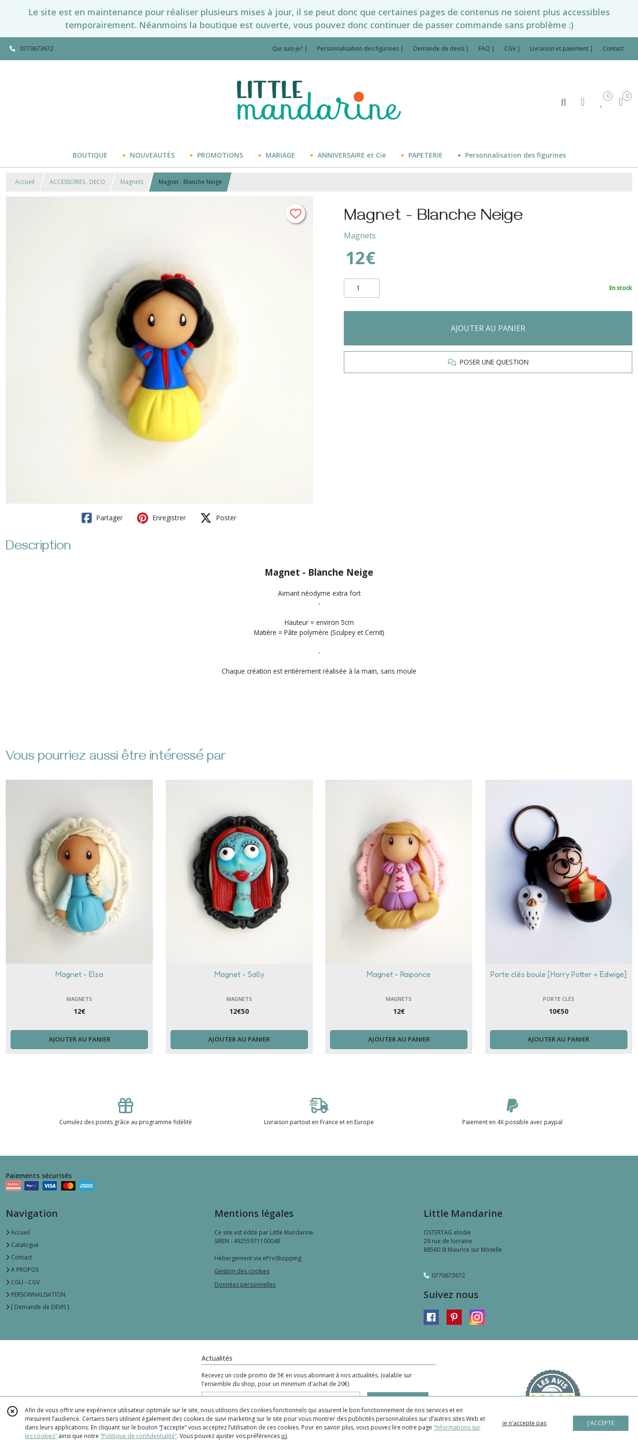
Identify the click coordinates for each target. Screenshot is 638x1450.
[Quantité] (362, 288)
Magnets (131, 182)
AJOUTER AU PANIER (488, 328)
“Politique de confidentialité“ (138, 1436)
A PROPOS (22, 1270)
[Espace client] (582, 101)
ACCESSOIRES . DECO (77, 182)
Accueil (24, 182)
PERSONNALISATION (35, 1294)
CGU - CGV (23, 1282)
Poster (218, 518)
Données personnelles (245, 1284)
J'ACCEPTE (600, 1423)
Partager (102, 518)
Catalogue (22, 1245)
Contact (613, 48)
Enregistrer (161, 518)
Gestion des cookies (241, 1271)
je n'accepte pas (524, 1423)
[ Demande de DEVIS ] (37, 1307)
